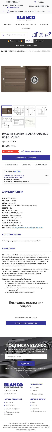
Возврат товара (37, 394)
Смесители (40, 41)
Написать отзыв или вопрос (26, 323)
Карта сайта (10, 405)
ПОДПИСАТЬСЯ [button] (26, 364)
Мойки (29, 41)
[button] (13, 7)
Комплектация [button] (41, 164)
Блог (33, 402)
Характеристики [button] (11, 164)
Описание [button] (26, 164)
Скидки (34, 405)
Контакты (26, 28)
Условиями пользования (23, 370)
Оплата (34, 391)
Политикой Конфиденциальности (36, 368)
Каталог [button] (7, 24)
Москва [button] (17, 171)
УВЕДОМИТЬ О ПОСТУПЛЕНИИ (26, 157)
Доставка (35, 387)
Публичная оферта (12, 409)
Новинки (44, 24)
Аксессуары (32, 45)
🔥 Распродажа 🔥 (15, 41)
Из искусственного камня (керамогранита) (27, 228)
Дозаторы (20, 45)
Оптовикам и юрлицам (25, 24)
